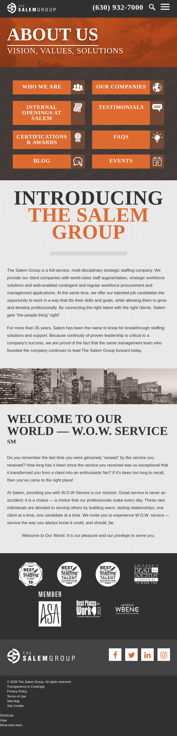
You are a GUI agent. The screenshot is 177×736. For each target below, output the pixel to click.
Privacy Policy (17, 691)
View (3, 720)
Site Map (13, 701)
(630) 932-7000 (118, 7)
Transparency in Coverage (26, 686)
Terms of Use (16, 696)
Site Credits (15, 706)
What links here (11, 725)
